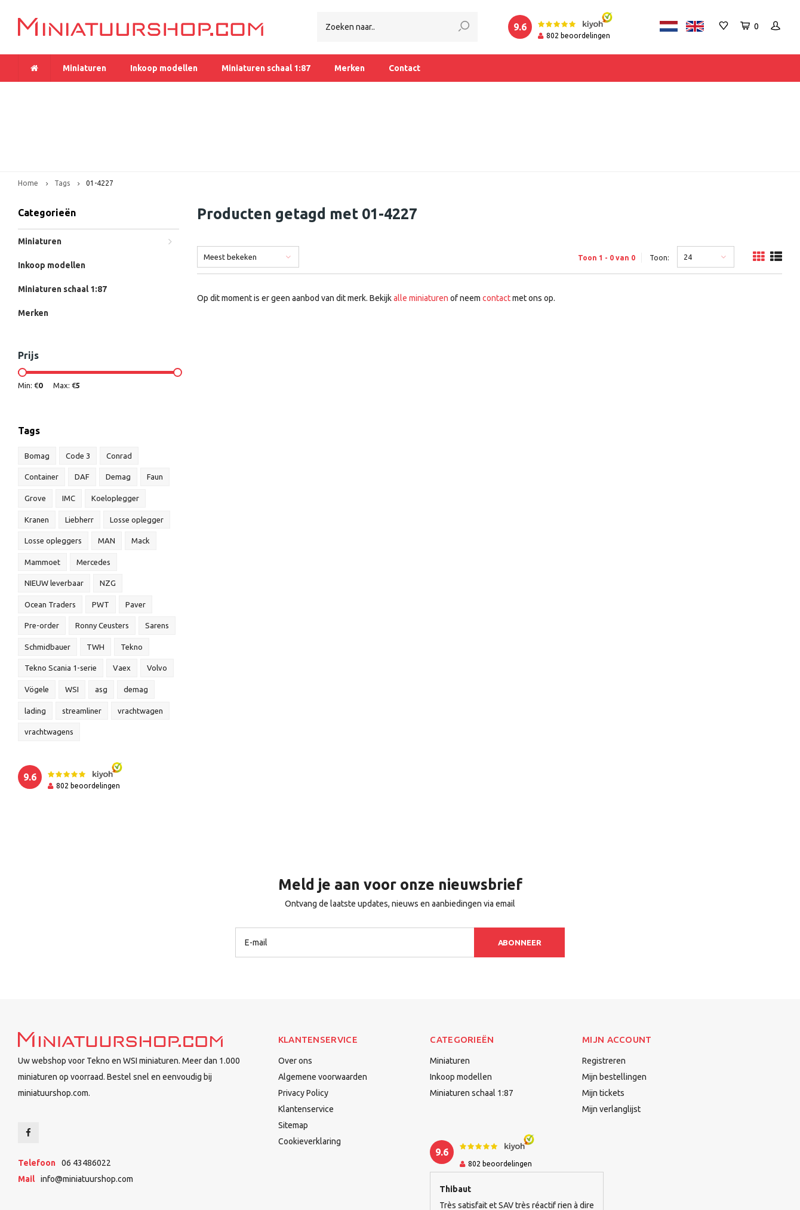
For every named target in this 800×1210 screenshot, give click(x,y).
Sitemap (293, 1059)
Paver (135, 539)
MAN (106, 475)
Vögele (36, 623)
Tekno (132, 581)
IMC (68, 432)
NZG (108, 517)
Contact (404, 68)
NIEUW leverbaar (54, 517)
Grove (35, 432)
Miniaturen (84, 68)
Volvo (157, 602)
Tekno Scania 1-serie (60, 602)
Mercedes (93, 496)
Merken (349, 68)
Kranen (36, 454)
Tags (62, 117)
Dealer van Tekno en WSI (536, 93)
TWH (95, 581)
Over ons (295, 995)
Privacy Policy (303, 1027)
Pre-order (41, 559)
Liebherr (79, 454)
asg (101, 623)
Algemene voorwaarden (322, 1011)
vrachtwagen (140, 645)
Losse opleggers (53, 475)
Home (28, 117)
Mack (140, 475)
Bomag (37, 390)
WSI (72, 623)
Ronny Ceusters (102, 559)
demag (136, 623)
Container (41, 411)
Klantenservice (306, 1043)
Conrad (119, 390)
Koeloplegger (115, 432)
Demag (118, 411)
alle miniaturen (420, 232)
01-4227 (99, 117)
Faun (155, 411)
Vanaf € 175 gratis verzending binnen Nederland (333, 93)
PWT (100, 539)
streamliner (81, 645)
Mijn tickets (603, 1027)
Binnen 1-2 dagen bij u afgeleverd (710, 93)
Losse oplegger (137, 454)
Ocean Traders (50, 539)
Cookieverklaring (309, 1075)
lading (35, 645)
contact (496, 232)
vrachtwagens (48, 666)
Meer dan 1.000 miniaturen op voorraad (100, 93)
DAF (82, 411)
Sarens (157, 559)
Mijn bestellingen (614, 1011)
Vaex (122, 602)
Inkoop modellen (164, 68)
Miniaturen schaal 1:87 (265, 68)
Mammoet (42, 496)
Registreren (604, 995)
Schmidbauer (47, 581)
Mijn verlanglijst (611, 1043)
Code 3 (78, 390)
